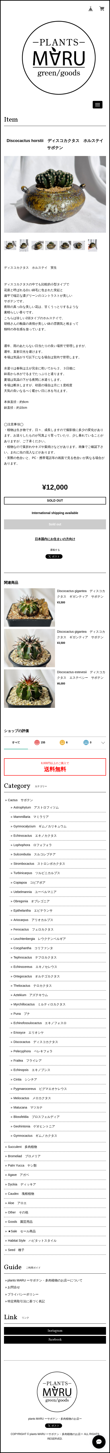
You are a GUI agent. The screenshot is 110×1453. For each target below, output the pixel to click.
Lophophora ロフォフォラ (33, 845)
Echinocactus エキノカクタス (35, 835)
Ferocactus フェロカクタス (34, 929)
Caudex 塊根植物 (21, 1193)
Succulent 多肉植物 (22, 1147)
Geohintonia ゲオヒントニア (34, 1126)
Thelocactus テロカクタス (33, 985)
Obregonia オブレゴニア (32, 901)
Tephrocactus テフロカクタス (35, 957)
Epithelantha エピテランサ (33, 910)
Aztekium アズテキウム (31, 995)
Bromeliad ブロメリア (24, 1156)
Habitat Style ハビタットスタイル (32, 1240)
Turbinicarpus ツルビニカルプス (37, 873)
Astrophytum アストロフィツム (36, 807)
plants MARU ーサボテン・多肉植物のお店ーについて (45, 1280)
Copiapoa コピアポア (29, 882)
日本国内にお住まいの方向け (55, 539)
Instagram (55, 1331)
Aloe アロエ (17, 1203)
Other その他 (18, 1212)
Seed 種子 (16, 1250)
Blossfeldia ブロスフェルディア (37, 1117)
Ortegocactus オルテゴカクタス (37, 976)
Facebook (55, 1340)
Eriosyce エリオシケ (29, 1032)
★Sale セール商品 (22, 1231)
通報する (55, 549)
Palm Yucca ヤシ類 (22, 1165)
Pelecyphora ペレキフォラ (33, 1051)
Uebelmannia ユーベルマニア (35, 892)
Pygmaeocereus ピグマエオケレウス (40, 1089)
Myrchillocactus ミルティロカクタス (40, 1004)
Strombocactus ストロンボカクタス (39, 863)
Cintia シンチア (25, 1079)
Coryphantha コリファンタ (33, 948)
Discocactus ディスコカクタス (36, 1042)
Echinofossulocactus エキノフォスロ (40, 1023)
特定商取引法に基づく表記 (26, 1301)
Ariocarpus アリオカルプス (33, 920)
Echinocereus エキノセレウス (35, 967)
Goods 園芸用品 (20, 1221)
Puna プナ (22, 1013)
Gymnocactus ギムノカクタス (35, 1135)
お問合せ (14, 1287)
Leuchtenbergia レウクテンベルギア (40, 939)
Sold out (55, 524)
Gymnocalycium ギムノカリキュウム (40, 826)
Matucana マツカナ (28, 1107)
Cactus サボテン (20, 800)
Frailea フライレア (28, 1060)
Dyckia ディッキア (22, 1184)
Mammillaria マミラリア (31, 817)
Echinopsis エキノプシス (32, 1070)
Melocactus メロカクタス (32, 1098)
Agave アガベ (18, 1175)
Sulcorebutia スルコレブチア (35, 854)
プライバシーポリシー (23, 1294)
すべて (16, 742)
